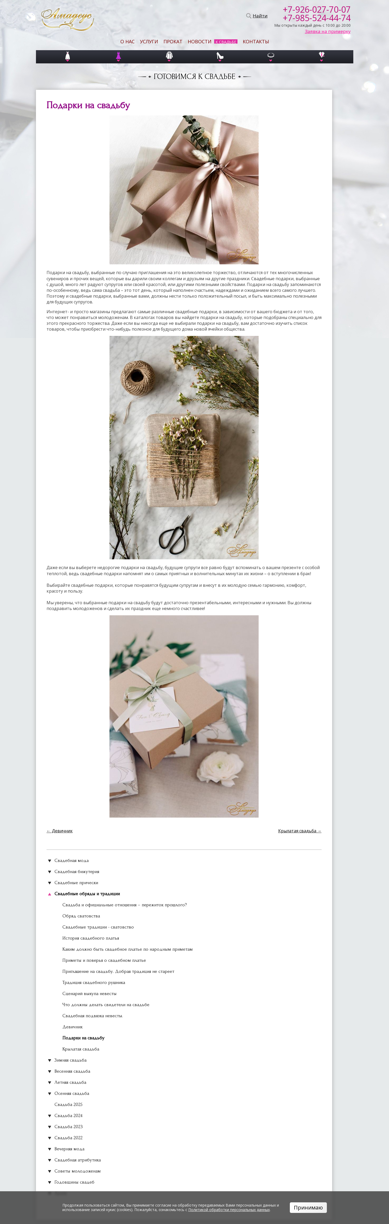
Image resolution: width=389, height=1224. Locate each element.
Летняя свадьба (70, 1082)
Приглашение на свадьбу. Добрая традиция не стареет (118, 971)
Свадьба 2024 (68, 1115)
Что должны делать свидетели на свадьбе (105, 1004)
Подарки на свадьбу (83, 1037)
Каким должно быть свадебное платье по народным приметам (127, 949)
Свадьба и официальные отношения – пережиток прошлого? (124, 904)
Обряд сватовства (81, 915)
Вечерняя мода (69, 1148)
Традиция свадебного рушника (93, 982)
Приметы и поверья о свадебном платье (104, 960)
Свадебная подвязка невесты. (92, 1015)
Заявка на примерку (328, 31)
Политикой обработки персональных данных (229, 1209)
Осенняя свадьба (71, 1093)
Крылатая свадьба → (300, 831)
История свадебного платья (90, 938)
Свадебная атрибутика (77, 1159)
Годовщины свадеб (74, 1182)
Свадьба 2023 (68, 1126)
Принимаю (308, 1207)
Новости (200, 41)
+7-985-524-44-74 (317, 18)
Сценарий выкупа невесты (89, 993)
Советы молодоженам (77, 1171)
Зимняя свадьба (70, 1060)
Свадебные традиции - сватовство (98, 927)
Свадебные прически (76, 882)
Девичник (72, 1026)
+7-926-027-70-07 (317, 9)
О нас (127, 41)
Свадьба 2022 (68, 1137)
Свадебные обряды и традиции (87, 893)
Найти (259, 15)
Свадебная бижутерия (76, 871)
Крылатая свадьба (80, 1049)
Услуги (149, 41)
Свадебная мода (71, 860)
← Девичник (60, 831)
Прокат (172, 41)
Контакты (256, 41)
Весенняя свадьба (72, 1071)
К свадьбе (226, 41)
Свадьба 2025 (68, 1104)
